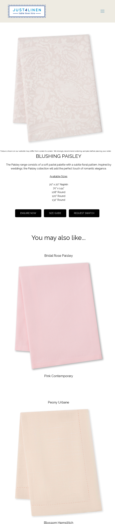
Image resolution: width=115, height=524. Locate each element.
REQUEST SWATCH (84, 213)
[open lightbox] (57, 88)
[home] (26, 11)
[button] (103, 11)
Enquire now (28, 213)
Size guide (55, 213)
